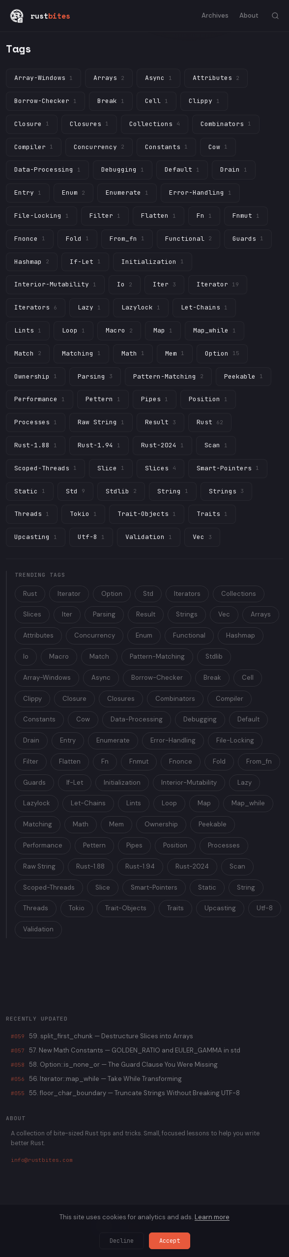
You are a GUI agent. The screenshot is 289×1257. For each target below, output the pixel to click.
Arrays (261, 614)
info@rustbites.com (42, 1159)
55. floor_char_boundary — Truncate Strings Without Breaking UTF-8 (125, 1093)
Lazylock (36, 803)
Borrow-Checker (157, 677)
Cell (248, 677)
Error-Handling (173, 740)
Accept (169, 1241)
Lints (133, 803)
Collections (238, 594)
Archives (215, 15)
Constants (39, 719)
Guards (34, 782)
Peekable (213, 824)
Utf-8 (265, 908)
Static (207, 887)
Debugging (200, 719)
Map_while (248, 803)
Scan (237, 866)
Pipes (134, 845)
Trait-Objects (125, 908)
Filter (30, 761)
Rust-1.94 (140, 866)
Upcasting (220, 908)
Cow (83, 719)
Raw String (39, 866)
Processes (224, 845)
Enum (144, 635)
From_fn (259, 761)
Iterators (187, 594)
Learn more (212, 1217)
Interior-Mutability (189, 782)
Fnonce (180, 761)
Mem (116, 824)
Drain (31, 740)
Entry (68, 740)
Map (204, 803)
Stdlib (214, 656)
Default (248, 719)
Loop (169, 803)
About (249, 15)
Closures (121, 698)
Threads (35, 908)
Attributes (38, 635)
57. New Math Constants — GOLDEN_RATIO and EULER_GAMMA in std (125, 1050)
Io (26, 656)
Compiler (229, 698)
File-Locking (235, 740)
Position (175, 845)
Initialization (122, 782)
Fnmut (138, 761)
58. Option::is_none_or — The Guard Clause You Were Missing (114, 1064)
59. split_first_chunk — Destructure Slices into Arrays (102, 1036)
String (246, 887)
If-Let (74, 782)
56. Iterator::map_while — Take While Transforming (96, 1079)
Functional (189, 635)
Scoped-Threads (49, 887)
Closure (74, 698)
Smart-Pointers (154, 887)
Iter (67, 614)
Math (80, 824)
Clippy (32, 698)
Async (101, 677)
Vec (224, 614)
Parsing (104, 614)
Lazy (244, 782)
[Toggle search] (275, 16)
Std (148, 594)
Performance (42, 845)
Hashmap (240, 635)
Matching (37, 824)
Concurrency (94, 635)
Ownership (161, 824)
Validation (38, 929)
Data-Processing (137, 719)
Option (111, 594)
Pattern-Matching (157, 656)
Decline (122, 1241)
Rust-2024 (192, 866)
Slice (102, 887)
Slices (32, 614)
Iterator (69, 594)
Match (99, 656)
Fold (219, 761)
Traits (175, 908)
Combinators (175, 698)
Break (212, 677)
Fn (105, 761)
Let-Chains (88, 803)
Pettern (94, 845)
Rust (30, 594)
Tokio (77, 908)
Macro (59, 656)
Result (145, 614)
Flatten (70, 761)
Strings (187, 614)
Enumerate (113, 740)
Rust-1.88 (90, 866)
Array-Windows (47, 677)
